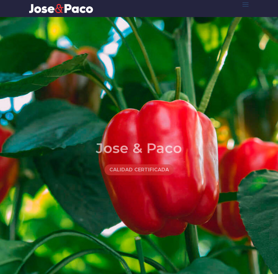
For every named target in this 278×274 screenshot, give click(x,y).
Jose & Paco (139, 152)
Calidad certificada (139, 174)
